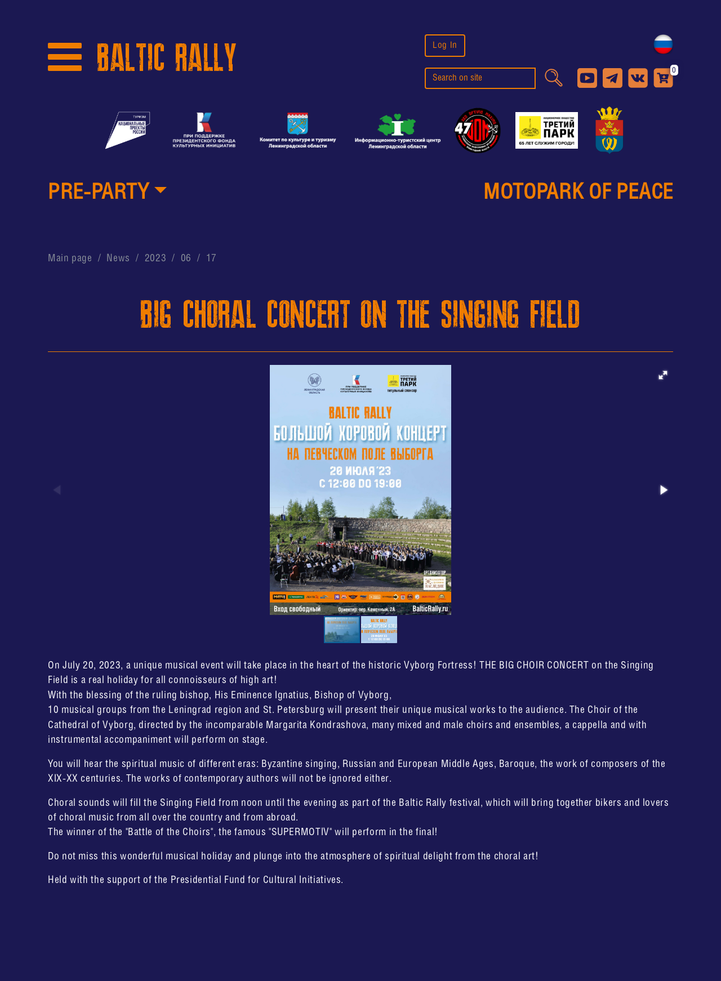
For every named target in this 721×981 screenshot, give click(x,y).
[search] (480, 78)
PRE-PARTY (98, 193)
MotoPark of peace (578, 193)
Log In (445, 45)
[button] (107, 193)
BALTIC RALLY (166, 58)
